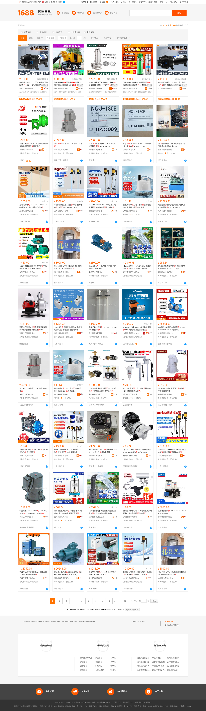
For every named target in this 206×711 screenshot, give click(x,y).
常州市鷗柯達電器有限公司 (96, 394)
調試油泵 (83, 662)
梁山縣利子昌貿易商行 (131, 394)
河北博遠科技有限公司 (145, 658)
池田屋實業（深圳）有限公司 (27, 578)
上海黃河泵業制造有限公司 (27, 150)
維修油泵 (83, 666)
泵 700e (142, 622)
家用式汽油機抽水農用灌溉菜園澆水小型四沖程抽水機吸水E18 (33, 328)
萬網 (144, 706)
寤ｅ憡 (45, 85)
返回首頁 (120, 610)
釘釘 (166, 706)
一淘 (85, 706)
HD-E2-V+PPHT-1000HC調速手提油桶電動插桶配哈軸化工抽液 (137, 573)
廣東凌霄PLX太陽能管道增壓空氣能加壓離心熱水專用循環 (33, 267)
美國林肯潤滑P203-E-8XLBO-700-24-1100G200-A (172, 512)
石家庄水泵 (99, 670)
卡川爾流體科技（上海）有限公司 (131, 333)
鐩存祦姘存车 (24, 92)
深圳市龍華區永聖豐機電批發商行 (27, 272)
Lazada (188, 706)
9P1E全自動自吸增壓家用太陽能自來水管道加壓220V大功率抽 (172, 267)
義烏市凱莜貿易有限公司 (62, 517)
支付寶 (155, 706)
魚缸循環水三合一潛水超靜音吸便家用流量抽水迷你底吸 (137, 206)
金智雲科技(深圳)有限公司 (162, 662)
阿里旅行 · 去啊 (95, 706)
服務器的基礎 (172, 670)
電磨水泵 (98, 662)
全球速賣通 (58, 706)
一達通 (181, 706)
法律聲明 (100, 702)
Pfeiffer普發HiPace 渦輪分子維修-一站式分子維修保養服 (103, 451)
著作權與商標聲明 (88, 702)
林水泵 (113, 666)
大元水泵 (98, 658)
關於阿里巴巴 (128, 702)
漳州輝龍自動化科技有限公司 (62, 272)
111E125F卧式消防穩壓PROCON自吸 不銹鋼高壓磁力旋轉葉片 (102, 389)
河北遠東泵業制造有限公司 (62, 578)
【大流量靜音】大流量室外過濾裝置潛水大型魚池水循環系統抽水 (102, 512)
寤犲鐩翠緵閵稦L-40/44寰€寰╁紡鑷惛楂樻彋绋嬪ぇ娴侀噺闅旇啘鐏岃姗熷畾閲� (172, 83)
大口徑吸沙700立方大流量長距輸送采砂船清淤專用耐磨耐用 (33, 145)
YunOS (129, 706)
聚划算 (79, 706)
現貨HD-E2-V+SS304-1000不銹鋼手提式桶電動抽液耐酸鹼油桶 (172, 451)
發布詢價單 (169, 622)
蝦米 (113, 706)
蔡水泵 (113, 662)
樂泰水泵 (83, 670)
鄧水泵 (113, 658)
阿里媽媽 (106, 706)
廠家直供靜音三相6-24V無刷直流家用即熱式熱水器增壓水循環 (137, 512)
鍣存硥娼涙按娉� (141, 92)
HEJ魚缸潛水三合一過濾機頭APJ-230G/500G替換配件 (137, 389)
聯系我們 (138, 702)
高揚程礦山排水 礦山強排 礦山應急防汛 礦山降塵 (33, 451)
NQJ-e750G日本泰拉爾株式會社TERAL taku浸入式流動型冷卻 (68, 267)
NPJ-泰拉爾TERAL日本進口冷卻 (68, 145)
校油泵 (113, 670)
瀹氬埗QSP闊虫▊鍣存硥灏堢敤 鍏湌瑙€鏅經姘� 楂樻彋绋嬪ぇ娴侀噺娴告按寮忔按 (137, 83)
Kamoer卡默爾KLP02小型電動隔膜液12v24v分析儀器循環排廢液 (137, 328)
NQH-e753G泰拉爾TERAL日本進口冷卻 (33, 389)
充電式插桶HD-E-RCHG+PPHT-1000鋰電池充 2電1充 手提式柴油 (33, 206)
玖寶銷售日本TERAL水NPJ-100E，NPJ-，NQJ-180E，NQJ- (33, 512)
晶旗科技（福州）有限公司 (131, 150)
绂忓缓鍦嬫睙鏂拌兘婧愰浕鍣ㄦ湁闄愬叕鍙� (27, 88)
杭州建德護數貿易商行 (96, 578)
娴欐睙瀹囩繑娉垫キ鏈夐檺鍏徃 (96, 88)
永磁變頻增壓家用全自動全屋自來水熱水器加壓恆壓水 (102, 573)
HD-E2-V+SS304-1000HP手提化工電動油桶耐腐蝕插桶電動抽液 (102, 206)
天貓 (73, 706)
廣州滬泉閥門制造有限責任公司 (96, 333)
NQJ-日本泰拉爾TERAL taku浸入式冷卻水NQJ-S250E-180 (103, 145)
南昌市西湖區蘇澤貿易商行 (27, 333)
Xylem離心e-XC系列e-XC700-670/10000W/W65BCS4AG (103, 267)
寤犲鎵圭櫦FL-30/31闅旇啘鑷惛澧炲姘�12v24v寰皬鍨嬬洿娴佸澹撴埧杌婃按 (33, 83)
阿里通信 (137, 706)
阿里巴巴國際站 (32, 706)
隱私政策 (117, 702)
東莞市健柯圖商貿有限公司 (166, 211)
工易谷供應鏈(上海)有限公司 (96, 272)
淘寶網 (67, 706)
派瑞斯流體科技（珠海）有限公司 (166, 333)
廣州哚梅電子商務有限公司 (62, 394)
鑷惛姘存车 (72, 92)
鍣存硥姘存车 (128, 92)
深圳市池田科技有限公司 (62, 150)
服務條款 (108, 702)
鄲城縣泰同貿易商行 (165, 272)
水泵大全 (98, 666)
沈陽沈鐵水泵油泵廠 (88, 658)
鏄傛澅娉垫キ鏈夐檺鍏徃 (131, 88)
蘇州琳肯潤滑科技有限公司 (166, 517)
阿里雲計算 (121, 706)
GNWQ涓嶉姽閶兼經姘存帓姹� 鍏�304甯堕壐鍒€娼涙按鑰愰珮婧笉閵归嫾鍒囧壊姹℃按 (102, 83)
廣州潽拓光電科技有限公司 (96, 456)
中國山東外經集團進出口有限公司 (165, 666)
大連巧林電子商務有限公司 (162, 670)
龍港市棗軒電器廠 (165, 150)
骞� (46, 88)
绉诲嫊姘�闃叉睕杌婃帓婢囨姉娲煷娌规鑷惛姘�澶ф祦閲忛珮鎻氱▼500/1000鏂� (68, 83)
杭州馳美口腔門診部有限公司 (178, 658)
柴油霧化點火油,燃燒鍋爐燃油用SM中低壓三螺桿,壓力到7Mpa (68, 573)
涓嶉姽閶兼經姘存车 (96, 92)
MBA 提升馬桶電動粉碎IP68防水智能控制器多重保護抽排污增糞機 (68, 328)
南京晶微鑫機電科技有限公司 (166, 394)
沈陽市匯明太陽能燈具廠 (176, 666)
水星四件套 (156, 658)
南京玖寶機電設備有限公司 (27, 517)
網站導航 (147, 702)
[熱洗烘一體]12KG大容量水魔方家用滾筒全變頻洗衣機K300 (172, 145)
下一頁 (123, 601)
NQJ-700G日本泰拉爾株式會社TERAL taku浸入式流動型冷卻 (172, 573)
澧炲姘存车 (34, 92)
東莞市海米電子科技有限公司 (131, 517)
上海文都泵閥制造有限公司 (166, 456)
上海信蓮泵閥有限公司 (62, 211)
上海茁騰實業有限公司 (27, 456)
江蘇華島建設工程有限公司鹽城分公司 (151, 670)
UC (149, 706)
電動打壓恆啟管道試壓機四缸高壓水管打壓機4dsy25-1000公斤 (171, 206)
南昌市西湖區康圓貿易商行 (62, 333)
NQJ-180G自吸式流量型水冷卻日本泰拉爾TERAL (172, 389)
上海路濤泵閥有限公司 (96, 211)
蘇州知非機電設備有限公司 (131, 456)
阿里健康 (173, 706)
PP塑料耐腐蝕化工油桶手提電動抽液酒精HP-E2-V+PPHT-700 (68, 206)
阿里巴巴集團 (19, 706)
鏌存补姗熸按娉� (61, 92)
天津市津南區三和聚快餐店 (177, 662)
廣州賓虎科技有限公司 (96, 150)
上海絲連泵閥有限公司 (62, 456)
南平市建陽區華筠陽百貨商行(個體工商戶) (131, 272)
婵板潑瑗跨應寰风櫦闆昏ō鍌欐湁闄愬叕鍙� (62, 88)
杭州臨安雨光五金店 (96, 517)
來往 (161, 706)
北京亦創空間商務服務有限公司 (149, 666)
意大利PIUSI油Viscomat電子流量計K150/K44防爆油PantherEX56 (137, 451)
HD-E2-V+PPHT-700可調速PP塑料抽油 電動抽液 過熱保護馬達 (67, 451)
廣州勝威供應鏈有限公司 (131, 211)
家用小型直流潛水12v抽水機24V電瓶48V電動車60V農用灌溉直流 (68, 512)
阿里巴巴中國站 (46, 706)
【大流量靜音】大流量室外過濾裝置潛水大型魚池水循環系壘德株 (137, 267)
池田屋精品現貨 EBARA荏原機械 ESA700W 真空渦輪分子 (33, 573)
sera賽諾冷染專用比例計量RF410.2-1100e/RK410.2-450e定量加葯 (172, 328)
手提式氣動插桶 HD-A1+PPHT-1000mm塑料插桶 (103, 328)
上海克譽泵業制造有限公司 (27, 211)
